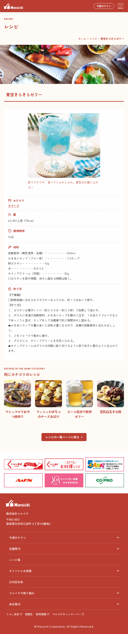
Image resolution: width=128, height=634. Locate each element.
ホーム (82, 39)
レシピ (93, 39)
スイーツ (13, 205)
